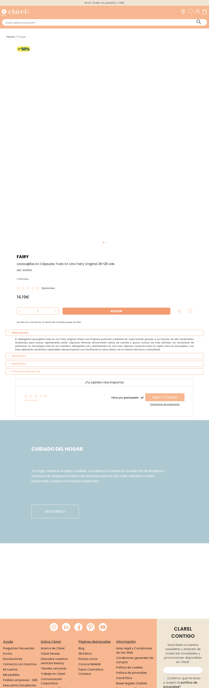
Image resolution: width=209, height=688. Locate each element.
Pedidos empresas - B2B (20, 680)
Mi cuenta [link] (10, 669)
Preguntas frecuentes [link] (18, 648)
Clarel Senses (50, 654)
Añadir (116, 311)
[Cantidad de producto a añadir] (38, 311)
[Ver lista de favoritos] (191, 11)
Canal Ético (124, 678)
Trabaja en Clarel (53, 674)
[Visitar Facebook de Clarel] (78, 627)
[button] (55, 311)
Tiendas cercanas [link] (53, 668)
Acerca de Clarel (52, 648)
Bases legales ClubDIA (131, 683)
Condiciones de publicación (165, 404)
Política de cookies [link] (129, 667)
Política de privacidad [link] (131, 673)
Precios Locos (88, 659)
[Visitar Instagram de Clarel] (54, 627)
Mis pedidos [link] (11, 675)
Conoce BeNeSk (89, 664)
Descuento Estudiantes (19, 685)
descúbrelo (55, 511)
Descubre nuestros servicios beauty (54, 661)
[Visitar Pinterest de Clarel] (91, 627)
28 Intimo (85, 654)
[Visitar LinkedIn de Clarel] (66, 627)
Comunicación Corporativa (51, 681)
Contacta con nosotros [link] (20, 664)
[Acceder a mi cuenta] (198, 11)
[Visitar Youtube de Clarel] (103, 627)
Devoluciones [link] (12, 659)
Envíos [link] (7, 654)
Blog (81, 648)
